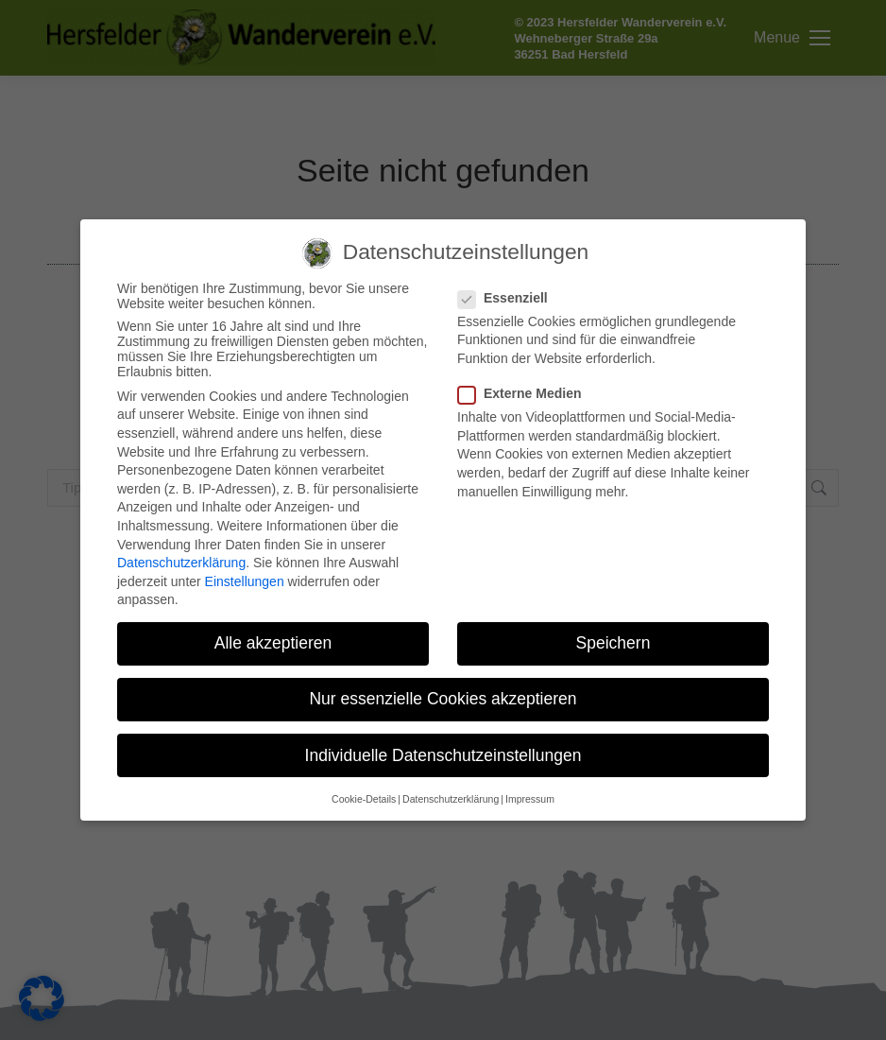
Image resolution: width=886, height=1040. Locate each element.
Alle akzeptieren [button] (273, 642)
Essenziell (508, 297)
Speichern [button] (613, 642)
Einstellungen (244, 581)
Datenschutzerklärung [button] (450, 799)
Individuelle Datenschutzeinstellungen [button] (443, 755)
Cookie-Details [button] (364, 799)
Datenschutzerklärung (181, 562)
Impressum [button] (529, 799)
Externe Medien (525, 393)
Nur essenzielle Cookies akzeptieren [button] (442, 698)
